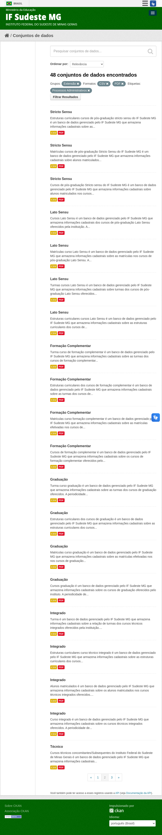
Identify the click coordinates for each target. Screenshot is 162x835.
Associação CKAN (17, 811)
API (117, 793)
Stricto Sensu (61, 112)
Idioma (114, 817)
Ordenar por (58, 64)
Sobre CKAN (13, 805)
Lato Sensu (59, 212)
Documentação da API (138, 793)
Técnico (56, 746)
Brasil (18, 3)
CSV (53, 132)
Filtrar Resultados (65, 97)
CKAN (116, 810)
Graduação (59, 479)
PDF (61, 132)
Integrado (58, 613)
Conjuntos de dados (33, 35)
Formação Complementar (70, 346)
